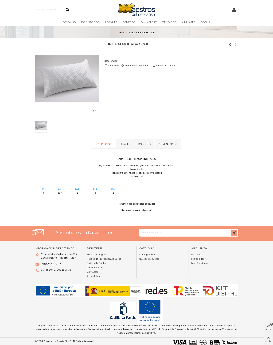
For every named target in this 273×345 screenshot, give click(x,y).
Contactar (92, 271)
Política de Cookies (97, 263)
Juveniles (111, 22)
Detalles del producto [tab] (135, 144)
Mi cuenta (196, 254)
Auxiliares (188, 22)
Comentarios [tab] (168, 144)
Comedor (128, 22)
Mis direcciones (199, 263)
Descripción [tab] (103, 144)
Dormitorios (90, 22)
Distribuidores (94, 267)
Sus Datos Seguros (97, 254)
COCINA (205, 22)
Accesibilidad (94, 276)
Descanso (69, 22)
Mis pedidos (197, 258)
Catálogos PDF (147, 254)
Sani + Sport (149, 22)
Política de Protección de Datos (104, 258)
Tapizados (169, 22)
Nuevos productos (149, 258)
